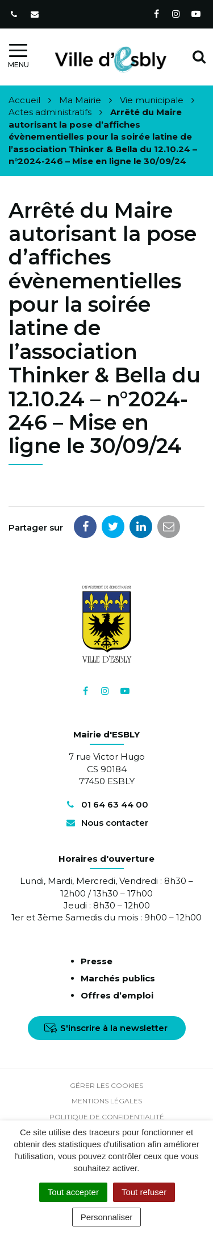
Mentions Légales (107, 1101)
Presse (96, 961)
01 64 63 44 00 (106, 804)
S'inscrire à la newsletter (106, 1027)
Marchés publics (118, 978)
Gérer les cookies (106, 1085)
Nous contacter (106, 822)
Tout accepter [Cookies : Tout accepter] (73, 1192)
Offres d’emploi (117, 995)
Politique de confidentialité (106, 1116)
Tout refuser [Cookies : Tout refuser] (144, 1192)
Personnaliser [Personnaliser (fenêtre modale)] (107, 1217)
